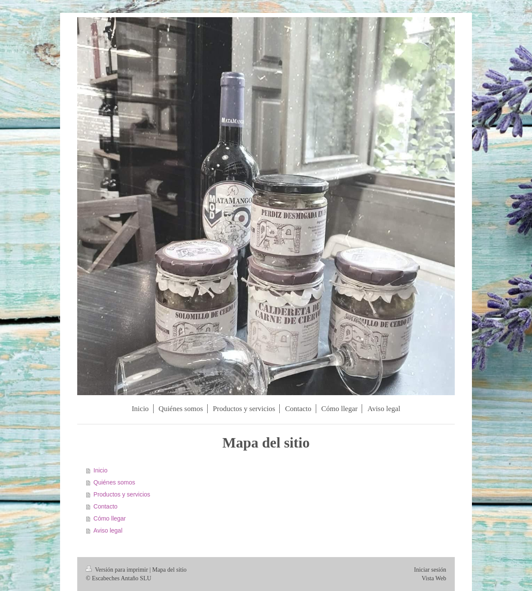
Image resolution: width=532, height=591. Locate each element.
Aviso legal (108, 530)
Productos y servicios (122, 494)
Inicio (101, 470)
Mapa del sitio (169, 570)
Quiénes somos (114, 482)
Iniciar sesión (430, 570)
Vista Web (434, 578)
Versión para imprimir (117, 570)
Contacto (106, 506)
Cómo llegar (110, 518)
